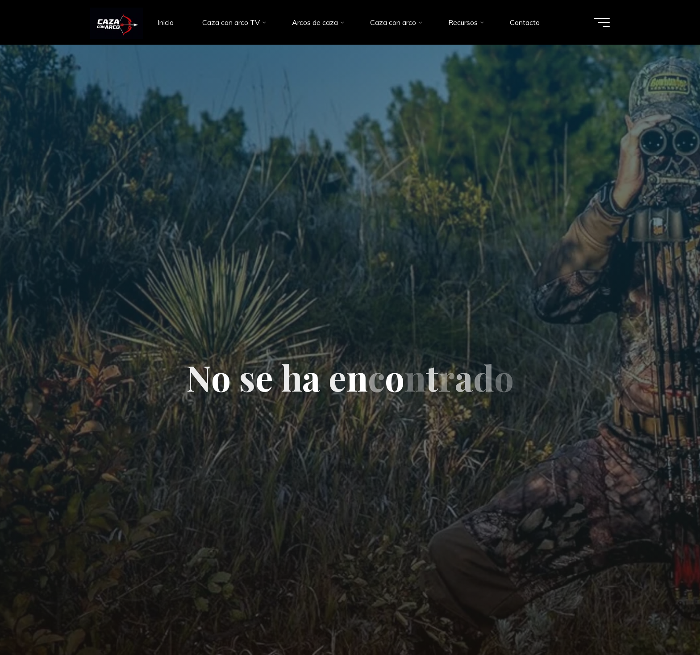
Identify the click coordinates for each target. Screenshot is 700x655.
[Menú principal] (601, 22)
